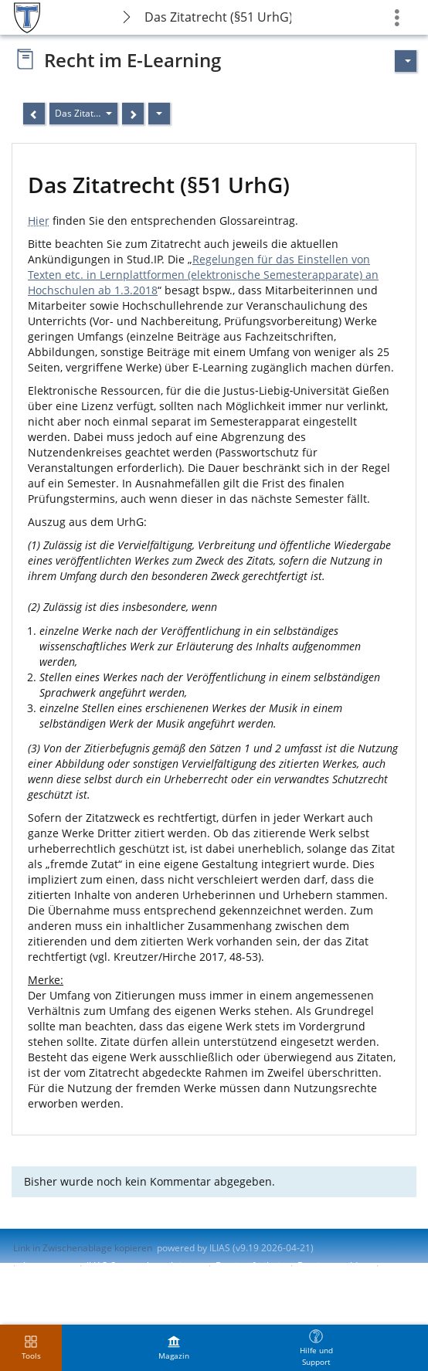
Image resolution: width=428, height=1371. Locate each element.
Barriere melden (333, 1265)
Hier (38, 220)
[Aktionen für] (405, 61)
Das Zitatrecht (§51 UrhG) (218, 16)
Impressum (47, 1265)
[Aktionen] (159, 113)
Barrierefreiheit (249, 1265)
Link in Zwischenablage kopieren (82, 1247)
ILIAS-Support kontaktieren (144, 1265)
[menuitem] (174, 1348)
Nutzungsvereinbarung (62, 1278)
